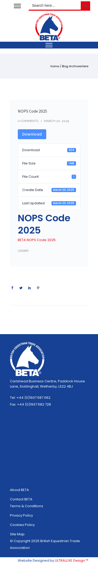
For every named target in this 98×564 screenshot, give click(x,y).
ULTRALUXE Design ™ (71, 560)
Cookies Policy (22, 524)
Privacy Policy (21, 515)
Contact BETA (21, 499)
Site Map (17, 534)
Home (54, 66)
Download (32, 134)
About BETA (19, 489)
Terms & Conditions (26, 506)
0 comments (28, 121)
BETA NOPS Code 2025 (37, 239)
